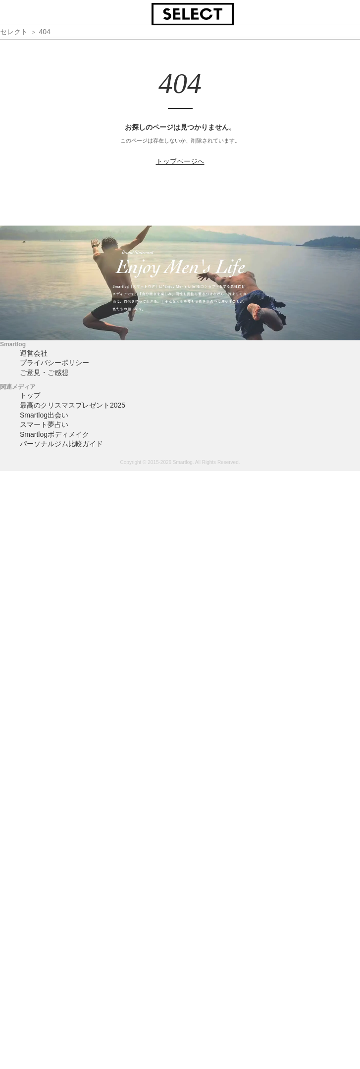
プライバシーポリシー (54, 363)
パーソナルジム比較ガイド (61, 444)
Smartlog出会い (44, 415)
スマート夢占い (44, 424)
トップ (30, 395)
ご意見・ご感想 (44, 372)
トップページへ (180, 161)
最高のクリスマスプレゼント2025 (72, 405)
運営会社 (34, 353)
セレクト (14, 32)
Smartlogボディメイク (54, 434)
